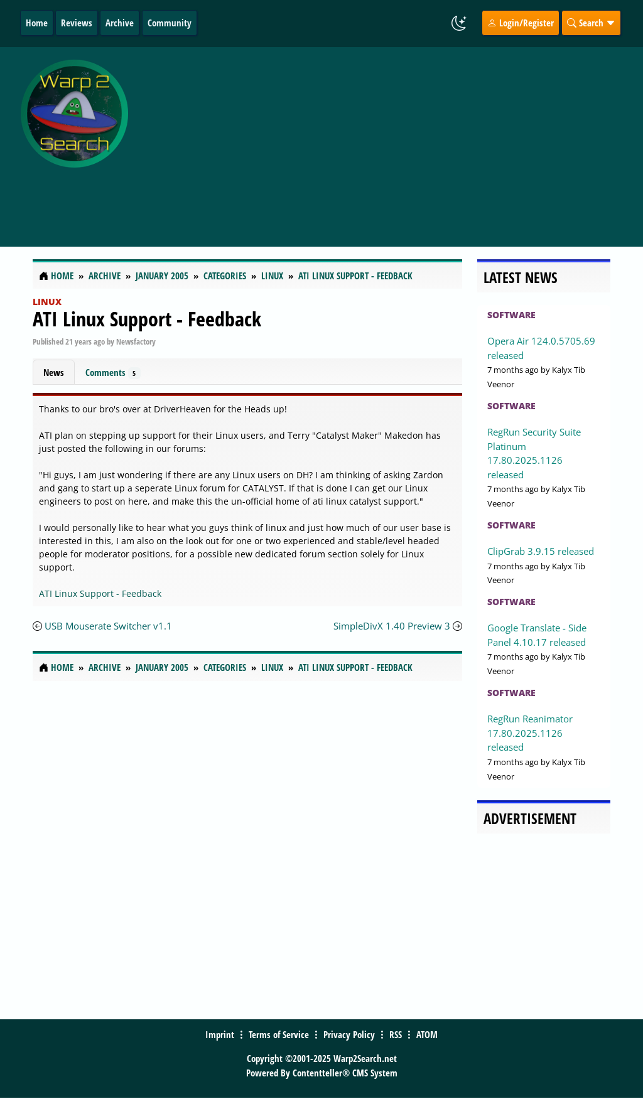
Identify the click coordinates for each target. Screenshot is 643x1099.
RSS (395, 1034)
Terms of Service (279, 1034)
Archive (119, 22)
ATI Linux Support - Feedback (147, 318)
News (53, 372)
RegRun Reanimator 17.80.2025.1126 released (530, 732)
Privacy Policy (349, 1034)
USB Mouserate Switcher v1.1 (108, 625)
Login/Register (520, 22)
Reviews (76, 22)
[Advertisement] (388, 140)
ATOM (427, 1034)
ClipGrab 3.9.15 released (540, 551)
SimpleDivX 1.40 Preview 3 (391, 625)
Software (511, 315)
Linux (47, 302)
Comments (113, 372)
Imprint (219, 1034)
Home (37, 22)
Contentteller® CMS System (345, 1072)
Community (170, 22)
